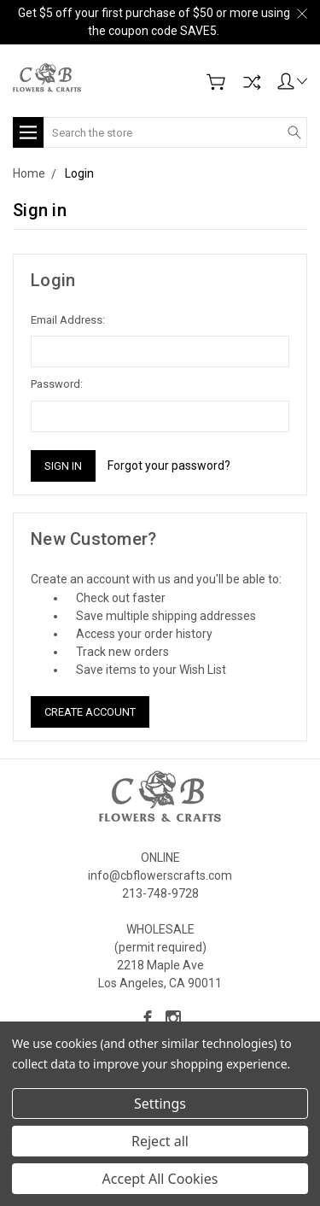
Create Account (90, 711)
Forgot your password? (169, 465)
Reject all (160, 1141)
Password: (57, 384)
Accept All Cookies (160, 1178)
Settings (160, 1103)
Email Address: (68, 319)
